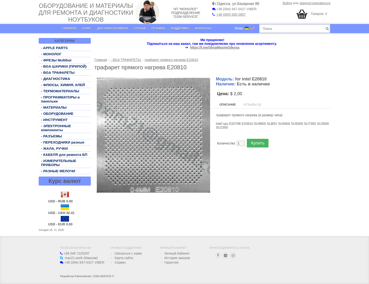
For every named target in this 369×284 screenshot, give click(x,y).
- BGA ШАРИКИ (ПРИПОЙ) (64, 66)
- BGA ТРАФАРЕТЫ (58, 72)
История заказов (177, 258)
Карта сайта (124, 258)
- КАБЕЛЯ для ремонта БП (64, 155)
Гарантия (171, 262)
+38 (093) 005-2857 (229, 14)
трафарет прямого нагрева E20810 (171, 60)
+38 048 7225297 (74, 253)
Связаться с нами (128, 253)
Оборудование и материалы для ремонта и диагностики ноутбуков (86, 12)
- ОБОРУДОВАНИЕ (57, 114)
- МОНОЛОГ (51, 54)
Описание (228, 104)
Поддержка (180, 28)
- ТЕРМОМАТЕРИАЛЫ (60, 91)
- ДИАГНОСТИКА (55, 79)
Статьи (140, 28)
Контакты (203, 28)
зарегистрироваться (315, 3)
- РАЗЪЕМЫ (51, 136)
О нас (86, 28)
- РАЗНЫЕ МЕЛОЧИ (58, 171)
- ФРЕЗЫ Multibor (56, 60)
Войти (287, 3)
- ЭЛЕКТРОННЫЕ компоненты (56, 128)
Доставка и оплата (112, 28)
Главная (69, 28)
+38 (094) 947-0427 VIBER (234, 9)
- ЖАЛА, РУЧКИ (54, 148)
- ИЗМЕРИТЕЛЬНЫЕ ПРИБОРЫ (58, 163)
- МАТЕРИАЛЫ (54, 107)
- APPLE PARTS (54, 48)
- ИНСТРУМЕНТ (54, 120)
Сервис (120, 262)
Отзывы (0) (252, 104)
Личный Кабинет (177, 253)
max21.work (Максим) (79, 258)
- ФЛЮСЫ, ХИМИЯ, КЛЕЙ (63, 85)
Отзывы (158, 28)
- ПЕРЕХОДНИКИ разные (62, 142)
